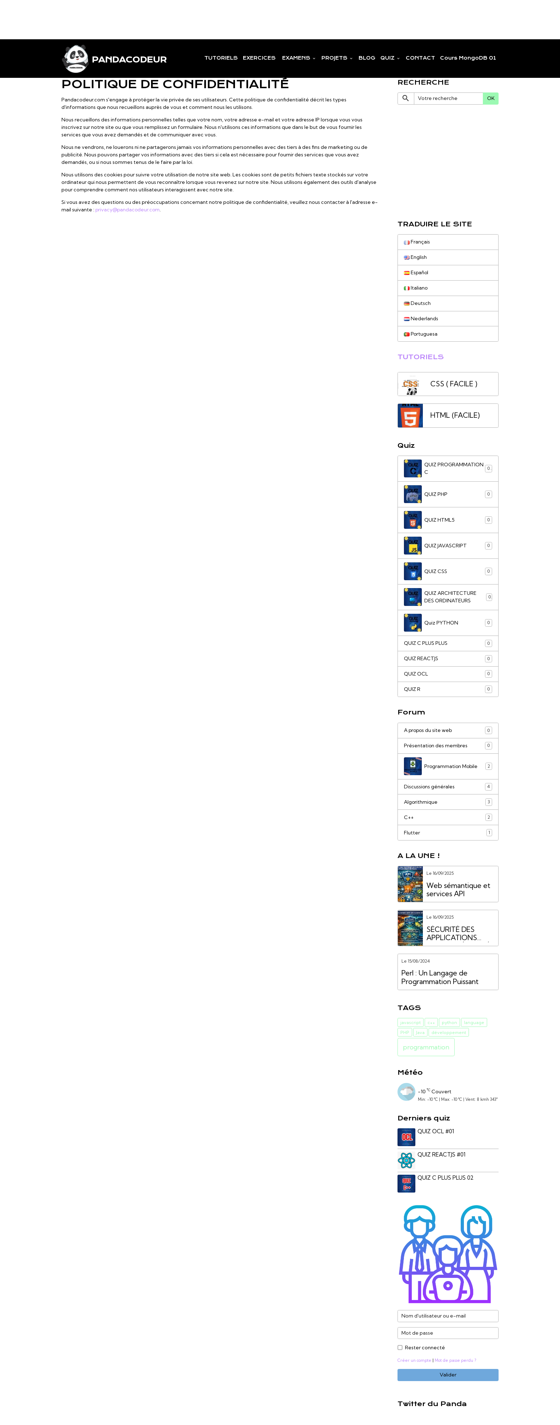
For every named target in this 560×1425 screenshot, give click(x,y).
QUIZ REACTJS (448, 658)
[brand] (114, 58)
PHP (404, 1032)
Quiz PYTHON (448, 623)
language (474, 1022)
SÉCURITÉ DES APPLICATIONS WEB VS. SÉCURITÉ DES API (458, 934)
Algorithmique (448, 802)
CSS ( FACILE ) (453, 384)
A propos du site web (448, 730)
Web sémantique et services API (458, 890)
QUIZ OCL (448, 674)
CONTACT (420, 58)
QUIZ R (448, 689)
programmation (426, 1047)
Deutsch (417, 303)
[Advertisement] (130, 16)
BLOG (367, 58)
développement (448, 1032)
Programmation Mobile (448, 767)
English (415, 257)
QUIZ (388, 58)
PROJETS (335, 58)
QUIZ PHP (448, 494)
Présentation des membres (448, 746)
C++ (448, 818)
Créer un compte (414, 1360)
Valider (448, 1375)
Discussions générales (448, 787)
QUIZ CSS (448, 572)
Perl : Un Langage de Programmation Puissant (440, 978)
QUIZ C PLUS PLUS (448, 643)
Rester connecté (425, 1348)
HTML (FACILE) (455, 416)
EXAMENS (296, 58)
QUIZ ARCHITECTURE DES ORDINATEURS (448, 597)
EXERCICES (259, 58)
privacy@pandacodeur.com (128, 209)
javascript (410, 1022)
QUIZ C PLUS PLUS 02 (446, 1178)
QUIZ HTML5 (448, 520)
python (449, 1022)
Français (417, 242)
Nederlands (421, 318)
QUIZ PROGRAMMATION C (448, 469)
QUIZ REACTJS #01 (442, 1154)
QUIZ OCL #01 (436, 1131)
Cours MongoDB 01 (468, 58)
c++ (431, 1022)
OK (491, 98)
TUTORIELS (221, 58)
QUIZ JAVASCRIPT (448, 546)
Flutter (448, 833)
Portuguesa (421, 334)
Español (416, 272)
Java (420, 1032)
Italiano (416, 288)
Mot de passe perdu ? (455, 1360)
